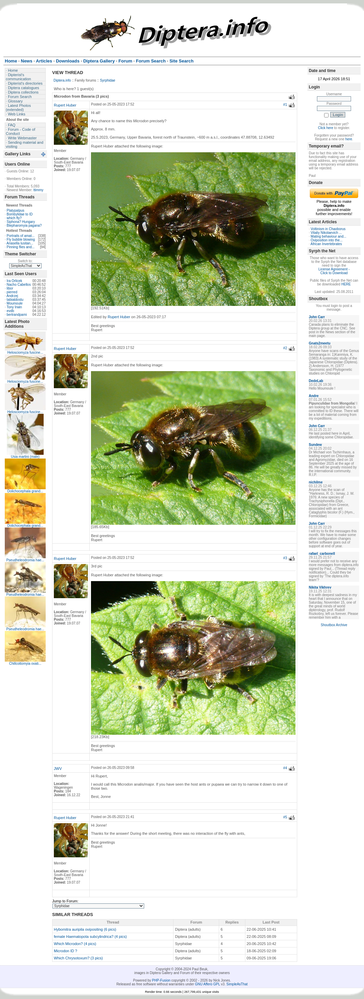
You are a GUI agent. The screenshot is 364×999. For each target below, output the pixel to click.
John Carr (317, 317)
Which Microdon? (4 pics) (75, 944)
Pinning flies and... (21, 247)
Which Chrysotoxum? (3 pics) (78, 958)
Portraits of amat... (21, 236)
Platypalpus (16, 210)
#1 (285, 105)
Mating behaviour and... (329, 236)
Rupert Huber (65, 105)
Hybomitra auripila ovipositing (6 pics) (85, 929)
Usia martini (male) (25, 457)
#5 (285, 817)
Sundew (315, 445)
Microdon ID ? (65, 951)
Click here (325, 128)
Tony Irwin (14, 307)
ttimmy (38, 190)
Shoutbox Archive (334, 625)
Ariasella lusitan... (19, 243)
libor (10, 288)
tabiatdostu (15, 299)
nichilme (316, 482)
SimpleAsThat (236, 984)
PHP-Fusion (161, 980)
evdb (10, 311)
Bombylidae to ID (20, 214)
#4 (285, 768)
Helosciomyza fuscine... (25, 352)
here (348, 139)
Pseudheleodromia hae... (25, 560)
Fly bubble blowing (21, 239)
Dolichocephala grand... (25, 491)
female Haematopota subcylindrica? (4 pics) (90, 936)
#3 (285, 558)
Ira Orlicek (14, 281)
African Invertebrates (326, 244)
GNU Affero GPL (207, 984)
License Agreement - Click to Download (334, 271)
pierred (12, 292)
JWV (58, 768)
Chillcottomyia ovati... (25, 663)
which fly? (14, 218)
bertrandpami (17, 314)
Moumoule (15, 303)
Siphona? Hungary (21, 222)
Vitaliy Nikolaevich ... (326, 233)
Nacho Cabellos (19, 284)
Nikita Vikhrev (320, 587)
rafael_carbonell (322, 553)
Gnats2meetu (319, 343)
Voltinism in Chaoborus (328, 229)
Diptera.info (62, 80)
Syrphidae (107, 80)
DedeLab (316, 381)
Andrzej (12, 296)
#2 (285, 348)
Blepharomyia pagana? (24, 225)
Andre (314, 396)
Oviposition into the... (327, 240)
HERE (346, 284)
